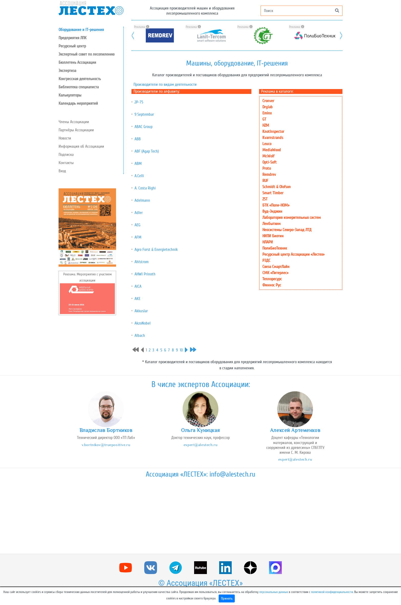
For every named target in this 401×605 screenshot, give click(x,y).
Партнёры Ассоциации (76, 130)
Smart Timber (272, 193)
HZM (265, 125)
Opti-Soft (269, 162)
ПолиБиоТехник (274, 248)
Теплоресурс (272, 279)
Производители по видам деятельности (165, 84)
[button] (91, 46)
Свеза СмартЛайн (275, 266)
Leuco (266, 144)
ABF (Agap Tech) (147, 151)
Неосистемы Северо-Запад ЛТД (286, 230)
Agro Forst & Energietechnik (156, 249)
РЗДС (266, 260)
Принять (226, 598)
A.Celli (139, 176)
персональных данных (273, 592)
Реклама (141, 27)
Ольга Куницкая (200, 430)
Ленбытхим (271, 223)
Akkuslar (141, 311)
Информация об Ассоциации (81, 146)
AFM (138, 237)
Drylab (267, 107)
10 (181, 350)
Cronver (268, 101)
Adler (139, 212)
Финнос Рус (271, 285)
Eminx (267, 113)
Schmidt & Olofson (276, 187)
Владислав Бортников (106, 430)
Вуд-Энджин (272, 211)
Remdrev (269, 174)
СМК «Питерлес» (275, 273)
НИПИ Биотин (273, 236)
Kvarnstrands (272, 137)
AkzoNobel (143, 323)
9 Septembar (144, 114)
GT (264, 119)
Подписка (66, 154)
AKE (137, 298)
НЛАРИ (267, 242)
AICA (138, 286)
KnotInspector (273, 131)
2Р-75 (139, 102)
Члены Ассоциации (74, 122)
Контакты (66, 162)
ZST (265, 199)
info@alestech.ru (232, 474)
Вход (62, 171)
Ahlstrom (142, 262)
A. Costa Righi (145, 188)
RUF (265, 180)
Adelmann (142, 200)
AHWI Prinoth (145, 274)
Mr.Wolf (268, 156)
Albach (140, 335)
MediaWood (271, 150)
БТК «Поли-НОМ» (275, 205)
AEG (137, 225)
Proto (266, 168)
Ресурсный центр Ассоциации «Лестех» (293, 254)
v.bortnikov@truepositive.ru (106, 444)
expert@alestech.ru (200, 444)
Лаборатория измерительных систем (291, 217)
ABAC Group (143, 126)
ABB (138, 139)
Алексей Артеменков (295, 430)
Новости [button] (65, 138)
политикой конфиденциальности (332, 592)
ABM (138, 163)
